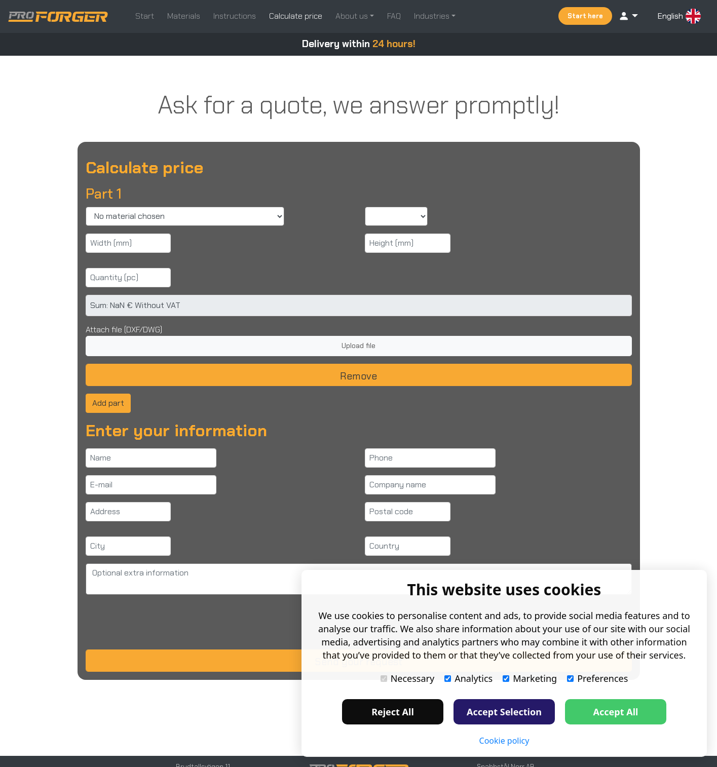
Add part (108, 403)
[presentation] (163, 622)
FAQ (394, 16)
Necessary (408, 678)
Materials (183, 16)
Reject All (392, 712)
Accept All (615, 712)
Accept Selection (504, 712)
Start (144, 16)
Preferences (597, 678)
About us (352, 16)
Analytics (468, 678)
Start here (585, 16)
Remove (358, 375)
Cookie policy (504, 740)
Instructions (234, 16)
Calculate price (295, 16)
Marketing (530, 678)
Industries (432, 16)
